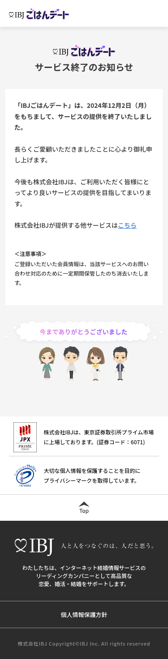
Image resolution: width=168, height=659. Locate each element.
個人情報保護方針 (83, 614)
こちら (127, 225)
